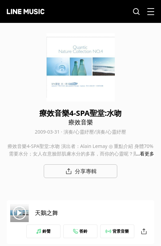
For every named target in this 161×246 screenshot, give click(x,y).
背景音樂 (117, 231)
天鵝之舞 (46, 213)
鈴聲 (43, 231)
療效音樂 (80, 122)
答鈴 (80, 231)
